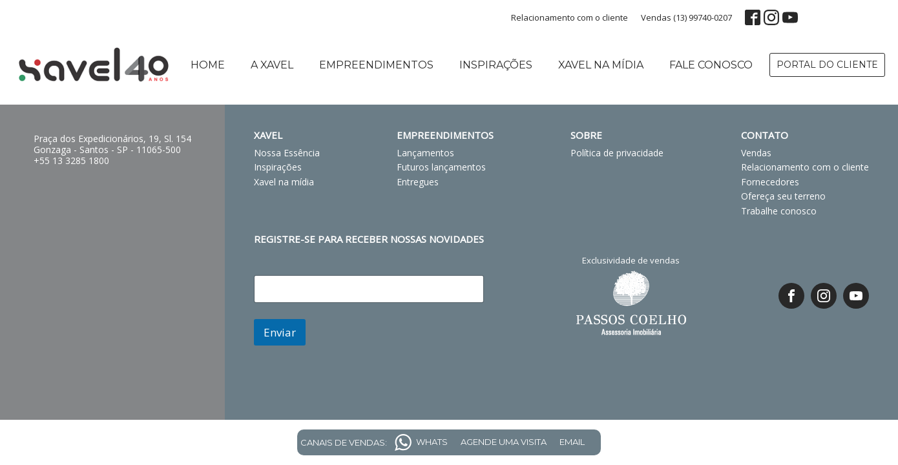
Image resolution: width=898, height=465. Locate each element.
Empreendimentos (376, 65)
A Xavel (272, 65)
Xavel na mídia (600, 65)
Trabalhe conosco (779, 211)
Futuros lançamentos (441, 167)
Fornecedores (770, 182)
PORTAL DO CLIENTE (827, 64)
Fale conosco (711, 65)
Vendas (756, 153)
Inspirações (495, 65)
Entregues (418, 182)
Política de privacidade (616, 153)
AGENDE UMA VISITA (504, 442)
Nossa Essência (287, 153)
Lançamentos (425, 153)
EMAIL (572, 442)
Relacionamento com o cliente (569, 17)
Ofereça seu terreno (783, 196)
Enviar (280, 332)
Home (208, 65)
